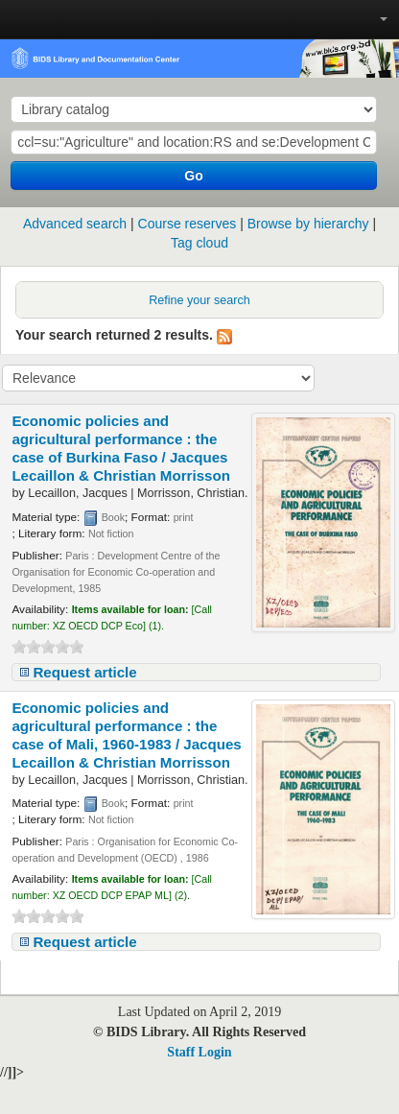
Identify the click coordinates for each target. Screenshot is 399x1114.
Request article (84, 672)
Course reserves (187, 223)
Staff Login (199, 1052)
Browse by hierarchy (308, 223)
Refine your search (199, 300)
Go (193, 175)
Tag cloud (199, 242)
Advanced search (75, 223)
